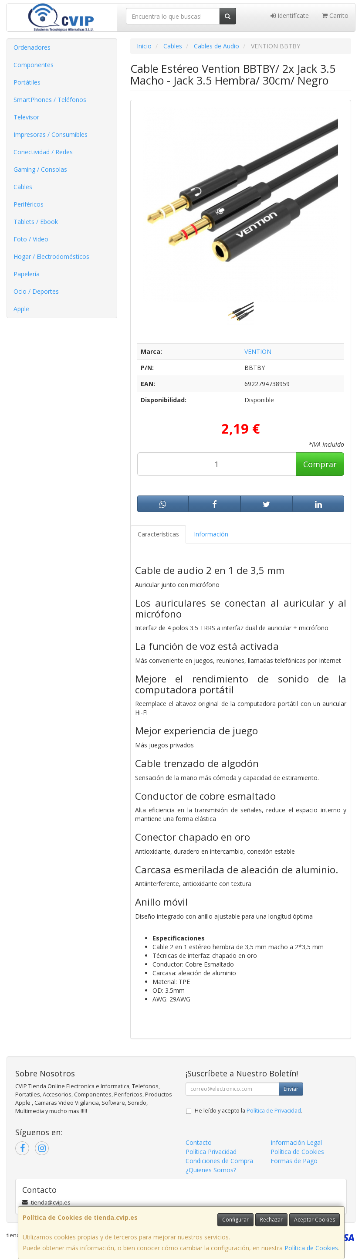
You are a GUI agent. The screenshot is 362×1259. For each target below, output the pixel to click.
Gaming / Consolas (40, 169)
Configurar (235, 1219)
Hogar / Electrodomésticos (51, 256)
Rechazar (271, 1219)
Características (158, 534)
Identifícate (290, 15)
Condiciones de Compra (219, 1161)
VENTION (257, 351)
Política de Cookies (311, 1248)
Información (211, 534)
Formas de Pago (294, 1161)
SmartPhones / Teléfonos (50, 99)
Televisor (26, 117)
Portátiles (27, 82)
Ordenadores (32, 47)
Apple (21, 309)
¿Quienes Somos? (211, 1170)
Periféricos (29, 204)
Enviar (291, 1089)
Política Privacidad (211, 1151)
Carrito (335, 15)
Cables (23, 187)
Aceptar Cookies (314, 1219)
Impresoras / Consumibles (51, 134)
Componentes (34, 65)
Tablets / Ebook (36, 221)
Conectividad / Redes (43, 152)
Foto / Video (31, 239)
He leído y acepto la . (248, 1110)
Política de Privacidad (274, 1110)
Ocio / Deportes (36, 291)
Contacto (199, 1142)
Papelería (27, 274)
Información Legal (296, 1142)
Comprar (320, 464)
